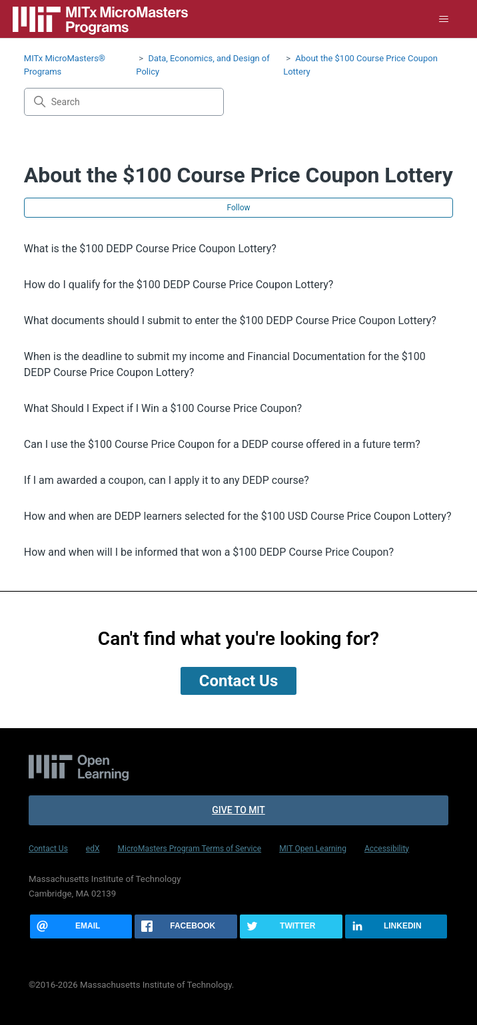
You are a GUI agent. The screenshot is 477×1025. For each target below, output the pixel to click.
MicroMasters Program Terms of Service (189, 848)
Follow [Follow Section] (238, 207)
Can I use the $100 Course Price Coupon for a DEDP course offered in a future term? (222, 444)
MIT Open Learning (312, 848)
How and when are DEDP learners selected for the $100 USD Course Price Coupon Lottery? (238, 516)
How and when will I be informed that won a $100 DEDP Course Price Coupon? (209, 552)
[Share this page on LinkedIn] (396, 926)
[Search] (124, 102)
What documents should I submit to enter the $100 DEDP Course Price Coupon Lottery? (230, 320)
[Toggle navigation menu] (444, 19)
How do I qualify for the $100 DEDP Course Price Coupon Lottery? (179, 284)
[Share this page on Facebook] (186, 926)
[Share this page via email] (81, 926)
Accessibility (386, 848)
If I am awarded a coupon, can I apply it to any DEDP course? (166, 480)
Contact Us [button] (238, 681)
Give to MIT (238, 810)
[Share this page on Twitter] (291, 926)
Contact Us (48, 848)
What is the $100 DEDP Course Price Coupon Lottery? (150, 248)
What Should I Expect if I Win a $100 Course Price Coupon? (163, 408)
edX (93, 848)
